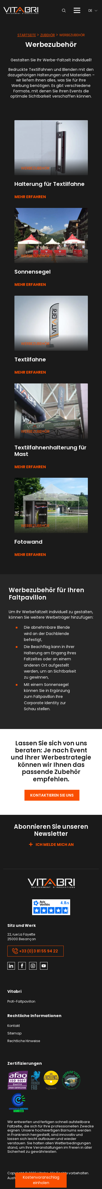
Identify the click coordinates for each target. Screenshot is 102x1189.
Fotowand (28, 542)
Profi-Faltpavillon (21, 1002)
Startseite (26, 35)
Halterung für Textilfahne (49, 184)
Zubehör (47, 35)
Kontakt (13, 1026)
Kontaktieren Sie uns (52, 795)
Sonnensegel (32, 272)
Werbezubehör (35, 168)
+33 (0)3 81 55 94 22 (35, 951)
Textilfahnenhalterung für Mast (50, 451)
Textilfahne (30, 359)
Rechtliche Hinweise (23, 1041)
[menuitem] (93, 10)
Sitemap (14, 1033)
